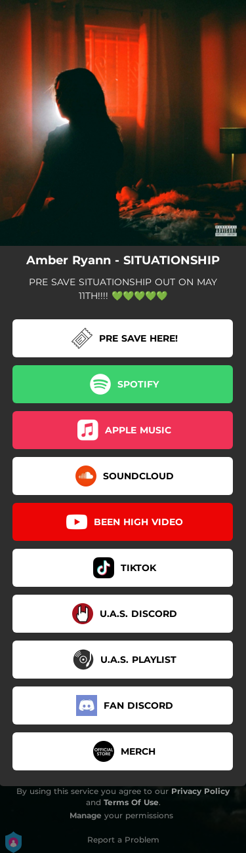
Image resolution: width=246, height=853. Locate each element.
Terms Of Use (131, 802)
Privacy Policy (200, 791)
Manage (86, 815)
